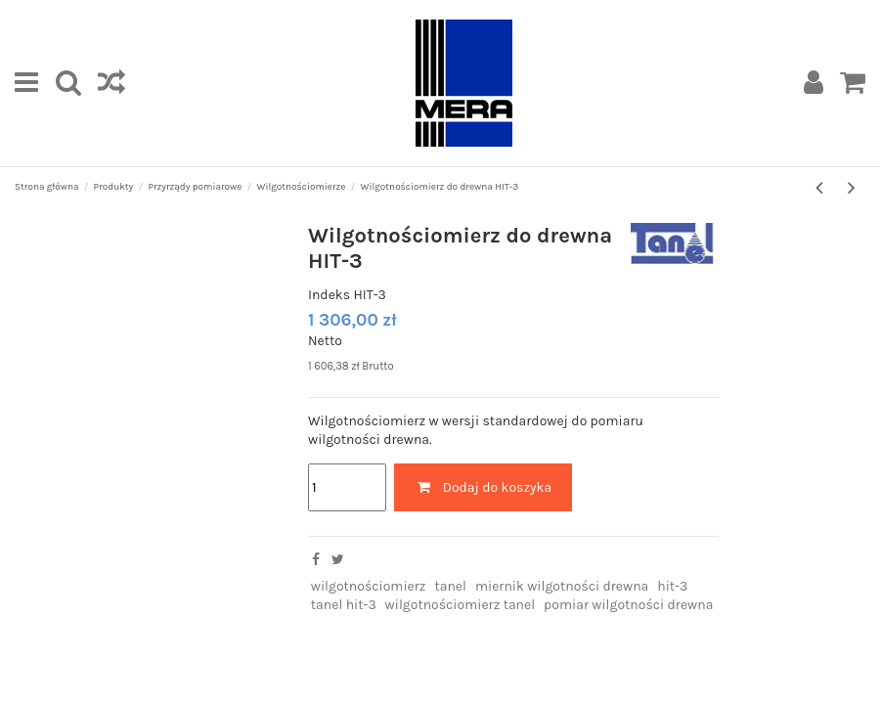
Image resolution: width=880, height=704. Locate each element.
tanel (450, 586)
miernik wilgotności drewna (561, 586)
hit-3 (672, 586)
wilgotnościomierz (368, 586)
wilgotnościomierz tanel (460, 604)
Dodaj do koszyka (483, 487)
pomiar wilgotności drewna (628, 604)
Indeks (329, 294)
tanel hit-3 (343, 604)
